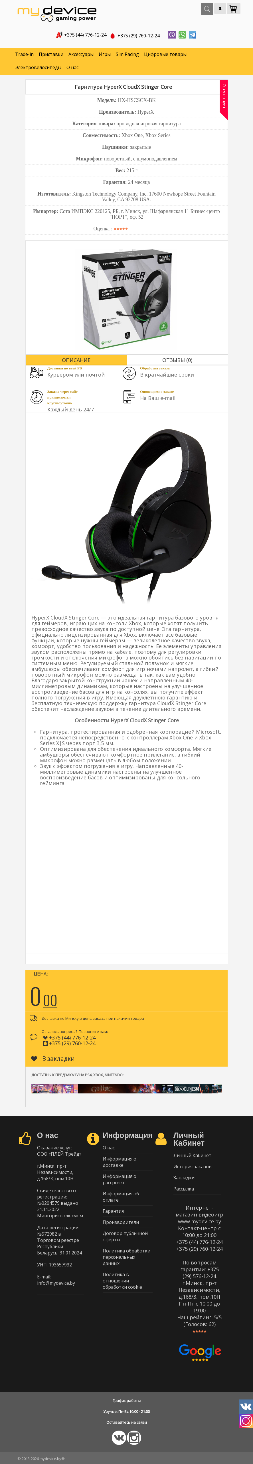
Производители (121, 1222)
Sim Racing (127, 54)
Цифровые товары (165, 54)
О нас (72, 67)
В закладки (53, 1059)
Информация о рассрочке (119, 1179)
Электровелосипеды (38, 67)
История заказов (192, 1166)
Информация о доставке (119, 1162)
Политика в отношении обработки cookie (122, 1280)
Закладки (184, 1178)
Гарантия (113, 1211)
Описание (76, 360)
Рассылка (183, 1189)
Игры (105, 54)
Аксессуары (81, 54)
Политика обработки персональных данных (126, 1257)
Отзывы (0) (177, 360)
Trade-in (24, 54)
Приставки (51, 54)
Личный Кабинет (192, 1155)
